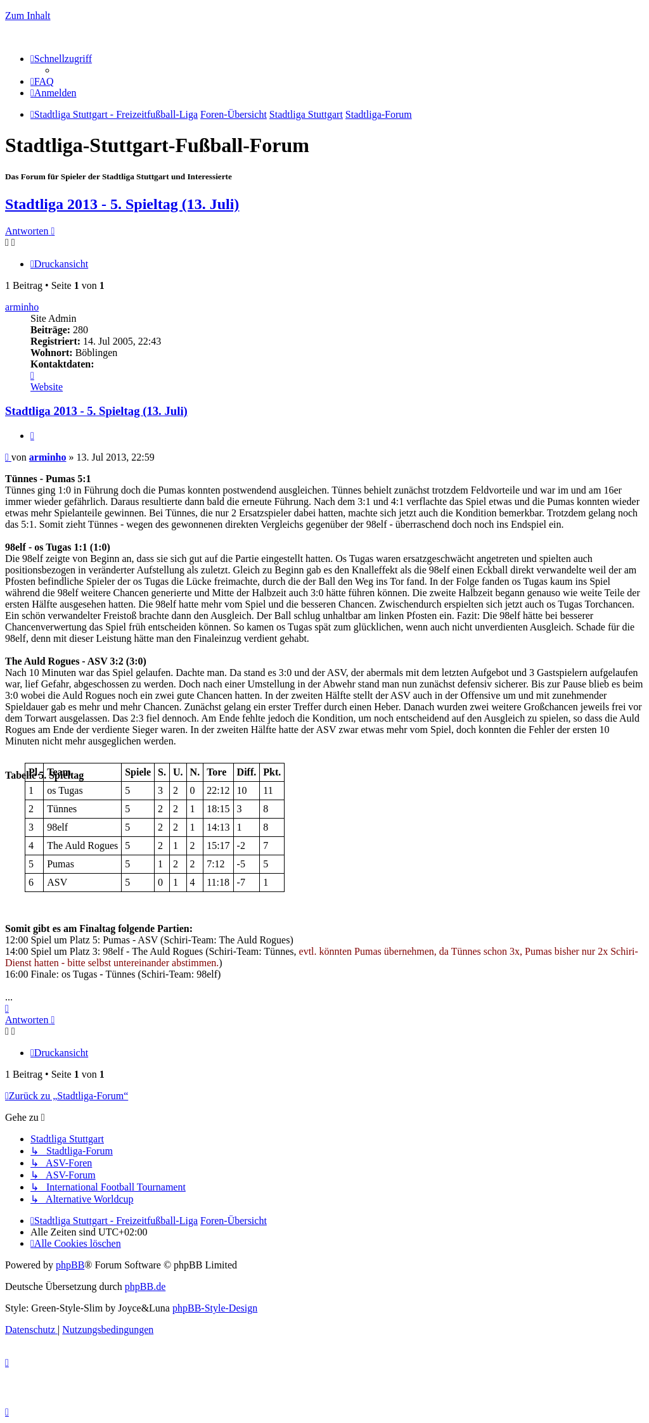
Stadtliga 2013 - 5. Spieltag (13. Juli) (122, 204)
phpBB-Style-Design (214, 1308)
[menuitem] (42, 81)
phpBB (70, 1265)
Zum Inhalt (28, 15)
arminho (22, 307)
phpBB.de (145, 1286)
